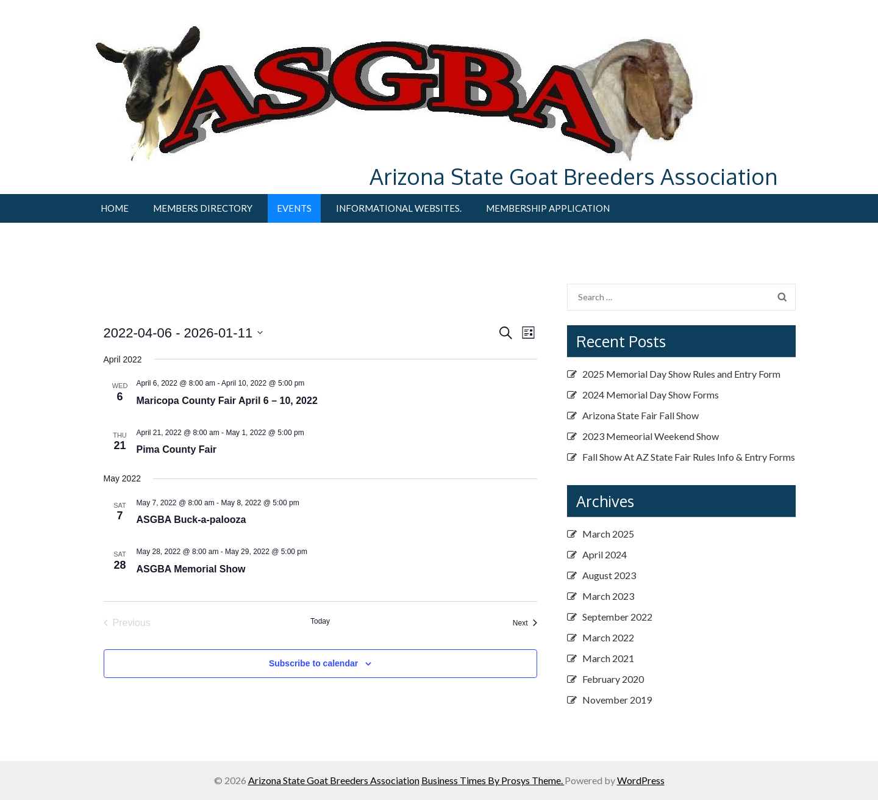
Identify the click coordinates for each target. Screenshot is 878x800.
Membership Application (548, 208)
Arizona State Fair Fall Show (640, 415)
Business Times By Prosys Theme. (493, 780)
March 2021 (608, 658)
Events (294, 208)
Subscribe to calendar (313, 663)
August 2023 (609, 575)
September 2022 (617, 616)
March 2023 (608, 596)
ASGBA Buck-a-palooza (191, 519)
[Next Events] (525, 623)
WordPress (641, 780)
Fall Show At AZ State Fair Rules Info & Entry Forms (688, 457)
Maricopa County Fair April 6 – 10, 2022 (227, 400)
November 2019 (617, 699)
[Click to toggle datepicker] (183, 333)
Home (115, 208)
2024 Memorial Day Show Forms (650, 394)
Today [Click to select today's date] (320, 621)
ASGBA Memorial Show (191, 569)
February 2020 (613, 679)
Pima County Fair (177, 449)
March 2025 (608, 533)
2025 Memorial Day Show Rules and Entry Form (681, 374)
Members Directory (202, 208)
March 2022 (608, 637)
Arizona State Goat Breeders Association (573, 176)
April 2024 (604, 554)
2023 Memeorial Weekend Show (650, 436)
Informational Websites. (399, 208)
